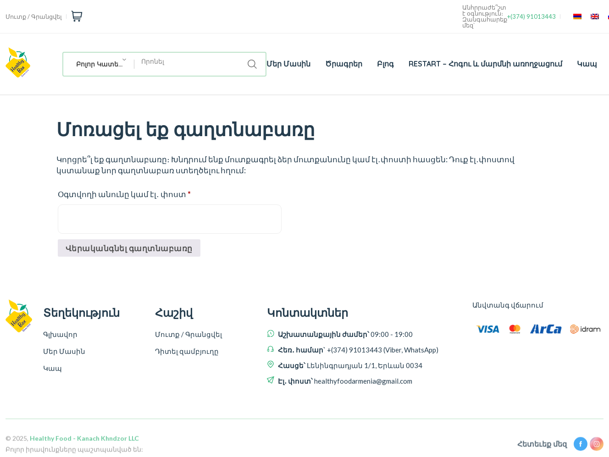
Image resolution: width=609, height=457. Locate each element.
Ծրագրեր (343, 63)
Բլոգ (385, 63)
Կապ (587, 63)
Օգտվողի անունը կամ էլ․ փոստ (140, 193)
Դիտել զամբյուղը (187, 351)
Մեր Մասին (288, 63)
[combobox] (98, 64)
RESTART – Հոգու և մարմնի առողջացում (485, 63)
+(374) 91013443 (531, 17)
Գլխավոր (60, 334)
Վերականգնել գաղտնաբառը (129, 248)
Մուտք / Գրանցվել (34, 17)
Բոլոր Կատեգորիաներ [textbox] (105, 64)
